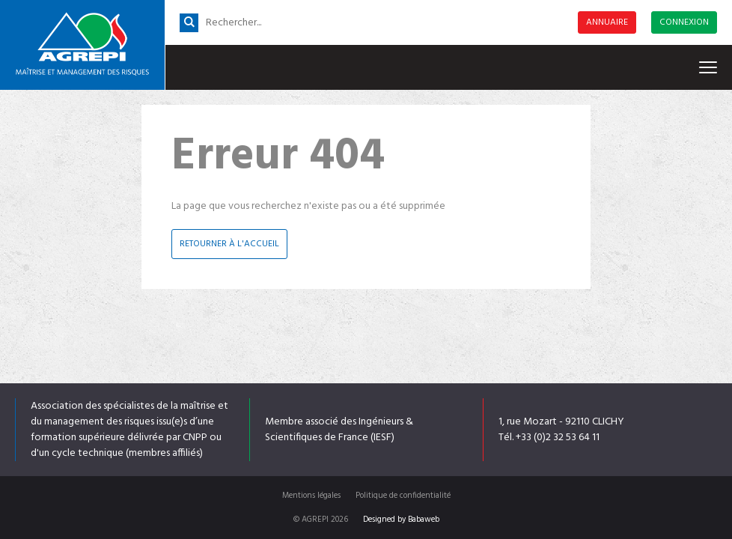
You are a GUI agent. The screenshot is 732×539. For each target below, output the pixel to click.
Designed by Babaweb (401, 519)
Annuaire (607, 22)
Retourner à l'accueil (229, 244)
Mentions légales (311, 495)
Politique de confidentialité (403, 495)
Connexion (684, 22)
